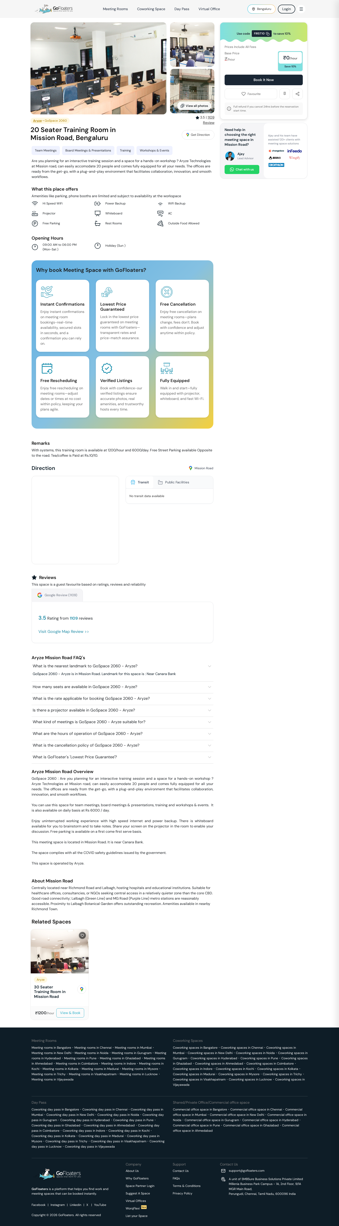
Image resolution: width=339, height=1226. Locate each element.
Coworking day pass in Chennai (104, 1109)
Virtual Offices (136, 1201)
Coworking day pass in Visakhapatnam (118, 1141)
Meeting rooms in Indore (118, 1063)
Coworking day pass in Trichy (66, 1141)
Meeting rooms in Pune (80, 1058)
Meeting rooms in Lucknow (139, 1074)
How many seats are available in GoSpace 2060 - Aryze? (85, 686)
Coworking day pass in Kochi (129, 1131)
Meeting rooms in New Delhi (51, 1053)
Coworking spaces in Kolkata (277, 1069)
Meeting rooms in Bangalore (51, 1048)
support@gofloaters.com (246, 1171)
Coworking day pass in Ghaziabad (56, 1125)
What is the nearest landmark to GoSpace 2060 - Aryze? (85, 666)
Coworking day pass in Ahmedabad (109, 1125)
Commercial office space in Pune (196, 1125)
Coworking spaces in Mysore (238, 1074)
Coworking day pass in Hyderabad (85, 1120)
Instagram (58, 1205)
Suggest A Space (138, 1193)
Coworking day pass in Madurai (101, 1136)
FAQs (176, 1178)
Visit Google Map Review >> (63, 631)
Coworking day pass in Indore (84, 1131)
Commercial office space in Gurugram (212, 1120)
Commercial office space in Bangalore (200, 1109)
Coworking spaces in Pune (259, 1058)
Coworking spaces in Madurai (194, 1074)
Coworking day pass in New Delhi (70, 1115)
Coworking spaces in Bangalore (195, 1048)
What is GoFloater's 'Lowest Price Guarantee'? (75, 757)
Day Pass (181, 9)
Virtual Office (209, 9)
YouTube (100, 1205)
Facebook (38, 1205)
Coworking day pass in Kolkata (53, 1136)
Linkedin (75, 1205)
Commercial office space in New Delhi (237, 1115)
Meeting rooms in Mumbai (133, 1048)
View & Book (70, 1012)
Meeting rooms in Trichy (49, 1074)
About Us (132, 1171)
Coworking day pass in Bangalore (55, 1109)
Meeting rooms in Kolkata (60, 1069)
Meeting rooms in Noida (91, 1053)
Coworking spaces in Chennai (242, 1048)
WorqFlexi (136, 1208)
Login (286, 9)
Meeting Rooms (115, 9)
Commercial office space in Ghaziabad (251, 1125)
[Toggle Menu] (301, 9)
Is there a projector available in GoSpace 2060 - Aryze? (84, 710)
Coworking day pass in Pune (133, 1120)
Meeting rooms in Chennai (93, 1048)
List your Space (137, 1216)
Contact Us (181, 1171)
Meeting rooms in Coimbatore (77, 1063)
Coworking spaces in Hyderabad (214, 1058)
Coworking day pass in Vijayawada (90, 1146)
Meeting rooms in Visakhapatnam (92, 1074)
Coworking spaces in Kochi (235, 1069)
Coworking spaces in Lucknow (250, 1079)
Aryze (37, 121)
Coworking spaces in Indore (192, 1069)
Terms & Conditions (187, 1186)
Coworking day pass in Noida (118, 1115)
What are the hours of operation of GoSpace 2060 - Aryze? (87, 733)
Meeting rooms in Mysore (140, 1069)
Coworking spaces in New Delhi (210, 1053)
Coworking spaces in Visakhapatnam (199, 1079)
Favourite (251, 94)
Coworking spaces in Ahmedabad (219, 1063)
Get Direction (198, 135)
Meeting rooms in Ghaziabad (120, 1058)
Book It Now (264, 80)
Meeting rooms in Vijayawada (53, 1079)
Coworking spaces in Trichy (282, 1074)
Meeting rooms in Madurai (100, 1069)
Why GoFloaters (137, 1178)
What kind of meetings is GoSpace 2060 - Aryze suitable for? (89, 722)
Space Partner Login (140, 1186)
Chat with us (242, 169)
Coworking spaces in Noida (255, 1053)
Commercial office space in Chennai (256, 1109)
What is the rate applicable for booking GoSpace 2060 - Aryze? (91, 698)
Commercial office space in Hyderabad (270, 1120)
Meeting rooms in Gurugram (132, 1053)
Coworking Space (151, 9)
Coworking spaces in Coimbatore (270, 1063)
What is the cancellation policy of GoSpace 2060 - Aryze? (86, 745)
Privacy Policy (182, 1193)
